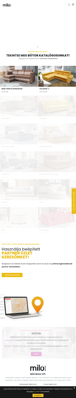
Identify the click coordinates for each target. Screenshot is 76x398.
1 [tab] (37, 46)
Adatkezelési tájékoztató (28, 384)
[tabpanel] (38, 27)
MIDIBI (36, 354)
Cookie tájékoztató (50, 384)
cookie (37, 392)
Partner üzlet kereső (12, 275)
